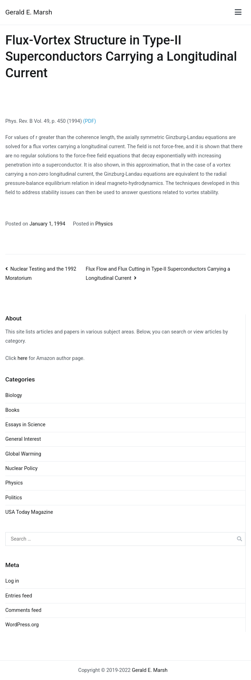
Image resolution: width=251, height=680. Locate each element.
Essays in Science (25, 425)
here (22, 358)
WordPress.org (22, 625)
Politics (13, 498)
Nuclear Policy (21, 468)
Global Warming (23, 454)
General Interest (23, 439)
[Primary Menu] (238, 12)
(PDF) (89, 121)
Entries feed (18, 596)
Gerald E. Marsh (28, 12)
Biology (13, 395)
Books (12, 410)
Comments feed (23, 610)
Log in (12, 581)
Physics (104, 224)
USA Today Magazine (29, 512)
